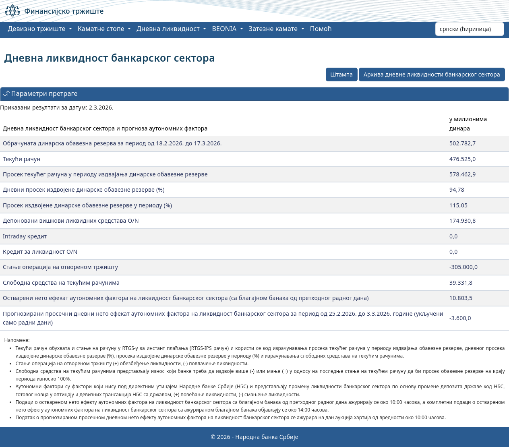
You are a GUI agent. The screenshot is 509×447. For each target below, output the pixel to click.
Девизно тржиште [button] (37, 28)
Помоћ (321, 28)
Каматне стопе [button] (102, 28)
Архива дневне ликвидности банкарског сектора (432, 74)
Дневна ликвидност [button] (169, 28)
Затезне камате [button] (274, 28)
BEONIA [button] (225, 28)
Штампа (341, 74)
